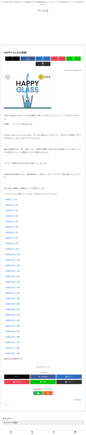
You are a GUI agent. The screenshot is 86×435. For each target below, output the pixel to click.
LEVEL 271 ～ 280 (13, 342)
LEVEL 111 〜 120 (13, 255)
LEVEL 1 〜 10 (11, 194)
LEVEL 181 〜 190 (13, 293)
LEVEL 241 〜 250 (13, 326)
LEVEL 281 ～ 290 (13, 348)
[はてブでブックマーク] (36, 59)
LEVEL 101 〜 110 (13, 249)
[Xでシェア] (10, 59)
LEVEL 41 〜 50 (12, 216)
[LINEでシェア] (62, 59)
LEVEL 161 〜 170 (13, 282)
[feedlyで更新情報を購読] (41, 388)
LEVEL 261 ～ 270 (13, 337)
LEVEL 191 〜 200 (13, 298)
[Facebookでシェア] (23, 59)
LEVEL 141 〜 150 (13, 271)
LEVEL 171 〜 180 (13, 287)
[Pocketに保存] (49, 59)
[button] (76, 59)
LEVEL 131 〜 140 (13, 266)
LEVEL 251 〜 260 (13, 331)
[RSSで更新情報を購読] (45, 388)
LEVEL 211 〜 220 (13, 309)
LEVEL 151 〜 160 (13, 276)
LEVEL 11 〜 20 (12, 200)
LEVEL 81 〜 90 (12, 238)
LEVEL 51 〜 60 (12, 222)
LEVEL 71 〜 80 (12, 232)
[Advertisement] (43, 30)
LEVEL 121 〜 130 (13, 260)
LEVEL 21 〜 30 (12, 205)
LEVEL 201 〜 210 (13, 304)
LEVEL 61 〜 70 (12, 227)
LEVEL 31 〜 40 (12, 211)
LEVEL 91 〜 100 (12, 243)
